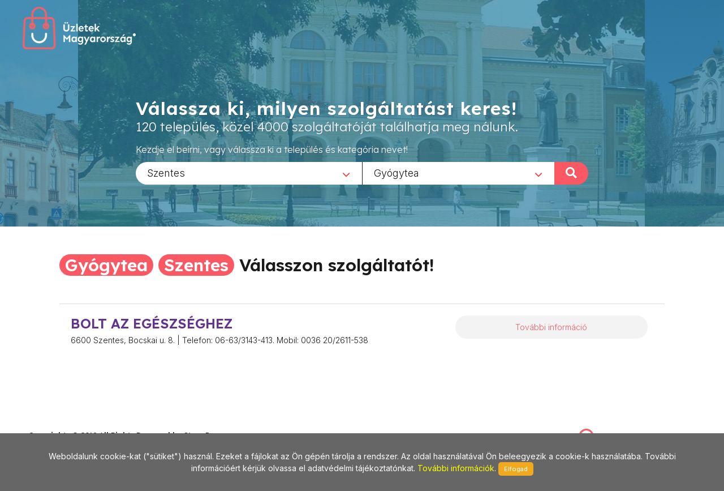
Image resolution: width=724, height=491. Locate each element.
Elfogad (516, 469)
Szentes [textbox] (166, 172)
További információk (455, 468)
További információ (551, 327)
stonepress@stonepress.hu (73, 423)
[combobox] (249, 172)
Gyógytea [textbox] (396, 172)
